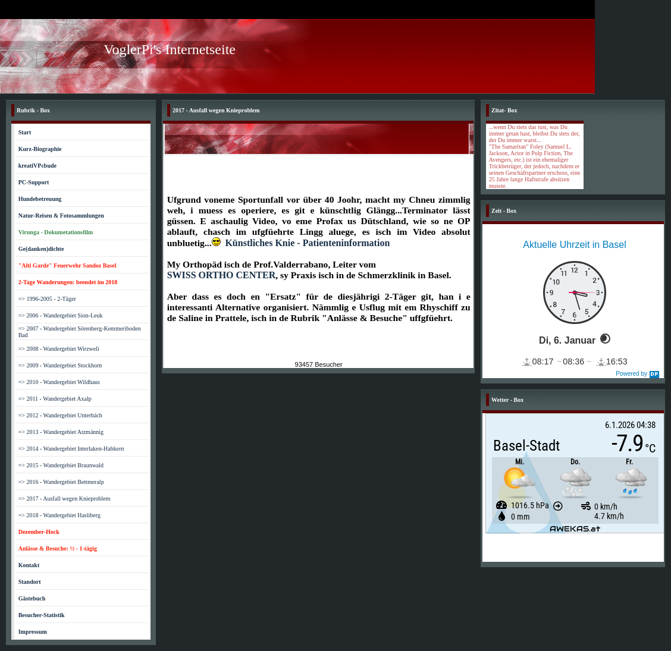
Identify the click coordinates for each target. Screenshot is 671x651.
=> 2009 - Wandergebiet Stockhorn (60, 365)
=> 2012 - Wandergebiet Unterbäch (60, 415)
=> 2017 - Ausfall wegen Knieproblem (64, 498)
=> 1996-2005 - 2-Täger (47, 298)
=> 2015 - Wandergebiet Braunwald (61, 465)
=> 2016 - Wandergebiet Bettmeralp (61, 482)
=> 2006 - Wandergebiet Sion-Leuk (60, 315)
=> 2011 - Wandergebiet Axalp (55, 398)
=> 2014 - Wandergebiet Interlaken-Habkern (71, 448)
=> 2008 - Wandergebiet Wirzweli (58, 348)
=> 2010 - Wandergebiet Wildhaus (59, 382)
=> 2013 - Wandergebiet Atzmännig (61, 432)
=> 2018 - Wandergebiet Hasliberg (59, 515)
